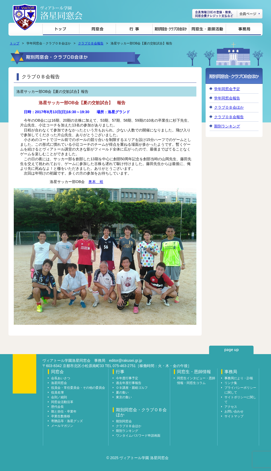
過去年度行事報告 (128, 383)
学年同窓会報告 (227, 98)
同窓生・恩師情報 (207, 30)
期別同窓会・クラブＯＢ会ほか (170, 30)
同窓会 (97, 30)
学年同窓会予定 (227, 89)
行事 (134, 30)
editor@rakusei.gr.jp (125, 360)
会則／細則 (59, 397)
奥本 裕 (95, 182)
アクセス (230, 407)
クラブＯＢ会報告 (90, 43)
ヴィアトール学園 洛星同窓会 (61, 12)
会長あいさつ (60, 378)
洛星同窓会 (59, 383)
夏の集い (122, 392)
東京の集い (124, 397)
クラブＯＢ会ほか (229, 107)
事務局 (243, 30)
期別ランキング (227, 126)
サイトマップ (233, 416)
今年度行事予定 (127, 378)
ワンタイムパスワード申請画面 (138, 435)
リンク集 (230, 383)
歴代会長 (57, 407)
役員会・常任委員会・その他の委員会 (78, 388)
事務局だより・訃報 (238, 378)
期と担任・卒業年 (63, 411)
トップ (60, 30)
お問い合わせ (233, 411)
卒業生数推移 (60, 416)
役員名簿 (57, 392)
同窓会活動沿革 (62, 402)
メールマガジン (62, 426)
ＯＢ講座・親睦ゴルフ (132, 388)
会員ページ (227, 14)
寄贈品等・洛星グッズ (67, 421)
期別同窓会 (124, 421)
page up (231, 350)
